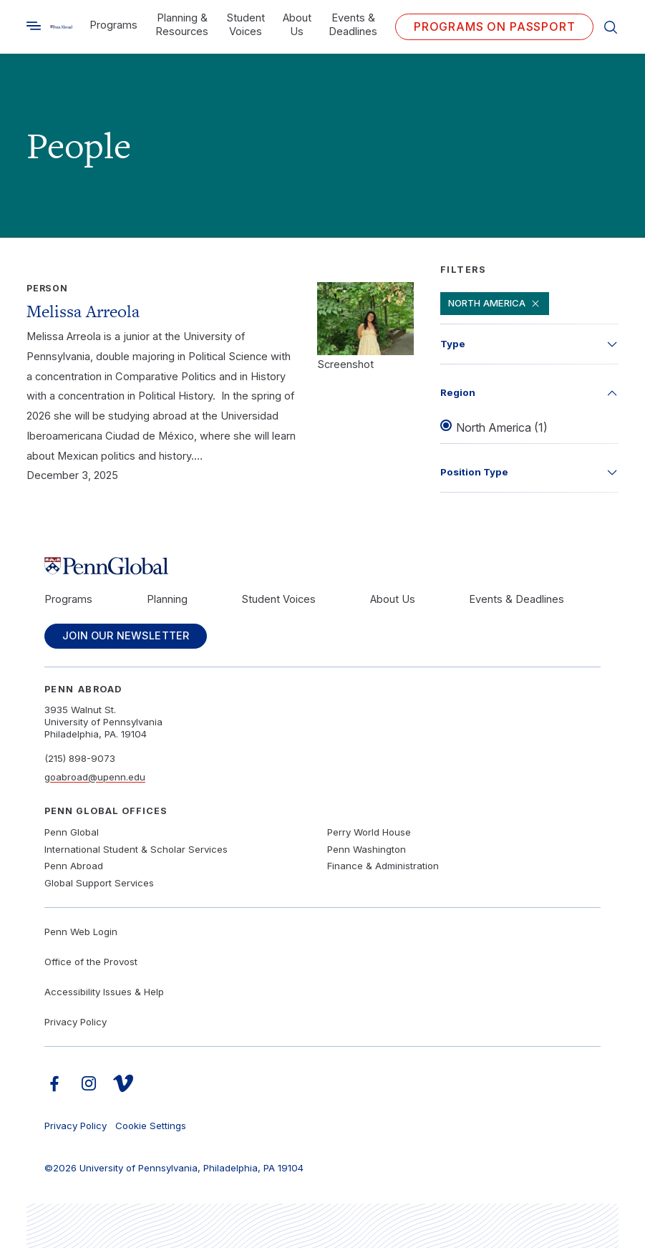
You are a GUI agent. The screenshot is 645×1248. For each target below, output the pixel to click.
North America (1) (502, 428)
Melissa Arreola (83, 311)
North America (495, 303)
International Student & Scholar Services (136, 849)
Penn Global (71, 832)
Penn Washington (366, 849)
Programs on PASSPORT (495, 26)
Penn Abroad (73, 865)
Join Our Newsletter (126, 635)
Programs (113, 25)
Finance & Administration (383, 865)
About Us (297, 24)
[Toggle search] (33, 25)
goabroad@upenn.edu (94, 777)
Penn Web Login (80, 931)
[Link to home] (61, 27)
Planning (167, 599)
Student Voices (245, 24)
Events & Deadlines (353, 24)
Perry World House (369, 832)
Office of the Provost (90, 961)
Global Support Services (99, 883)
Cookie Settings (150, 1125)
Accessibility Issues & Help (104, 991)
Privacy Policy (75, 1021)
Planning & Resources (181, 24)
